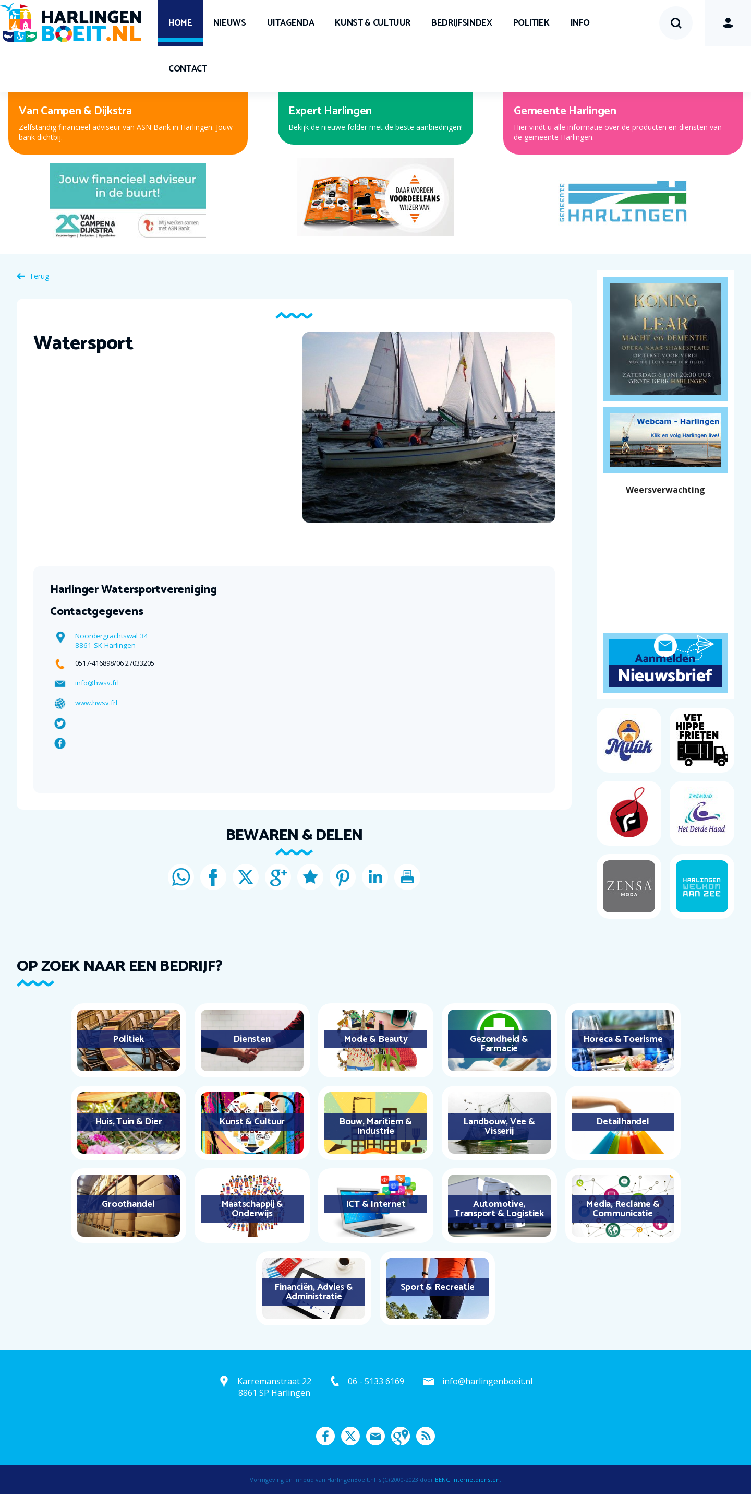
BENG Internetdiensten (467, 1480)
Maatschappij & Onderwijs (252, 1209)
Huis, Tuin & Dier (128, 1122)
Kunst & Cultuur (372, 23)
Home (180, 23)
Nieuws (229, 23)
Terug (39, 276)
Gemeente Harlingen (565, 111)
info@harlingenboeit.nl (487, 1381)
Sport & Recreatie (438, 1287)
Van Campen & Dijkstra (75, 111)
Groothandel (128, 1204)
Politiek (531, 23)
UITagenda (290, 23)
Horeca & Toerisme (623, 1039)
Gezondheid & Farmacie (499, 1044)
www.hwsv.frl (96, 702)
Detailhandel (622, 1122)
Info (580, 23)
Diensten (251, 1039)
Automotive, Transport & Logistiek (499, 1209)
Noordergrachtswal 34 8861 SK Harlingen (111, 640)
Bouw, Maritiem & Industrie (375, 1126)
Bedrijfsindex (461, 23)
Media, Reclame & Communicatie (622, 1209)
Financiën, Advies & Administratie (313, 1292)
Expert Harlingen (330, 111)
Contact (187, 69)
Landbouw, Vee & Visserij (499, 1126)
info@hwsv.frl (97, 682)
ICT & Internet (376, 1204)
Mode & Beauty (376, 1039)
